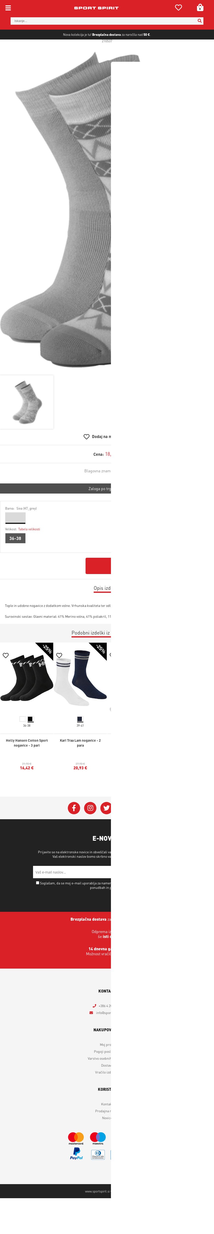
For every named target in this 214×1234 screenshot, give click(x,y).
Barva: (21, 525)
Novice (107, 1135)
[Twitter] (106, 825)
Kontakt (107, 1121)
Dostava (107, 1082)
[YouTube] (123, 825)
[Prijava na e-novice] (175, 889)
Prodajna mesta (107, 1128)
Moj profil (107, 1061)
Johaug (123, 488)
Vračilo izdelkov (107, 1089)
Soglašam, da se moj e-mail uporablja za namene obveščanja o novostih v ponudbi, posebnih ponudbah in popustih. (109, 902)
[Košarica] (198, 7)
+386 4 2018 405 (110, 1023)
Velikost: (22, 546)
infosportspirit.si (110, 1030)
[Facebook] (74, 825)
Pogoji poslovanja (107, 1068)
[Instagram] (90, 825)
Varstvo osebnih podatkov (141, 873)
